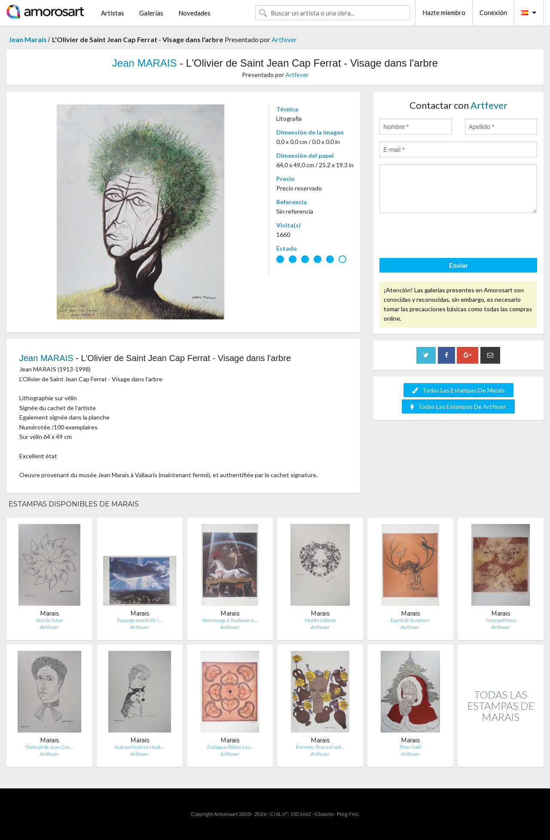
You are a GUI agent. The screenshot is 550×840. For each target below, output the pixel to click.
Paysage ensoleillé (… (139, 620)
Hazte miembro (443, 12)
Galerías (151, 13)
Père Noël (410, 747)
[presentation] (444, 237)
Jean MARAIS (146, 63)
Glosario (324, 814)
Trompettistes (501, 620)
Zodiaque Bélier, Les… (230, 747)
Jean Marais (28, 39)
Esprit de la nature (410, 620)
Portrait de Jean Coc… (49, 747)
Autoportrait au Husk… (140, 747)
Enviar (458, 265)
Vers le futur (49, 620)
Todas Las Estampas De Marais (458, 390)
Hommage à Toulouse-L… (230, 620)
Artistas (112, 13)
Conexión (493, 12)
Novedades (194, 13)
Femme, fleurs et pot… (320, 747)
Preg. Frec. (348, 814)
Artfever (284, 39)
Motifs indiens (320, 620)
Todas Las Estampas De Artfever (458, 406)
